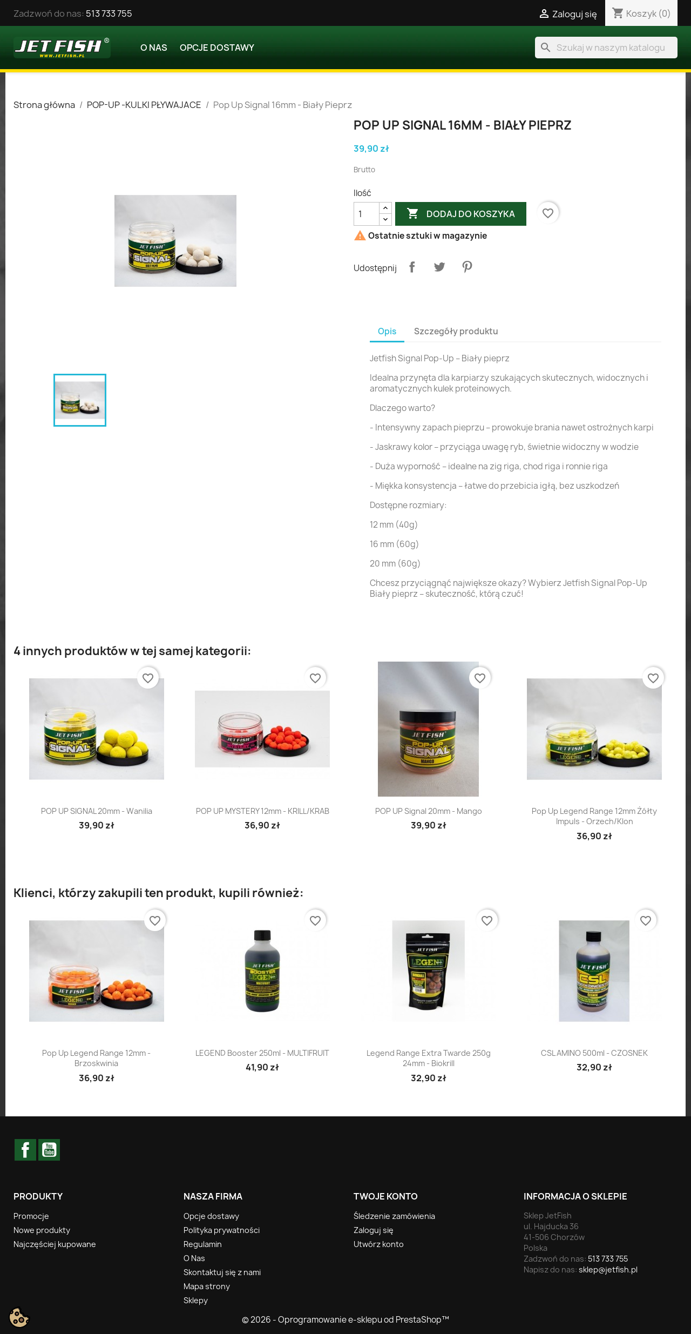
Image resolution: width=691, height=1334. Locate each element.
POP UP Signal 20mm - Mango (428, 811)
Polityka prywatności (222, 1230)
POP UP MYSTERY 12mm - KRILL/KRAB (262, 811)
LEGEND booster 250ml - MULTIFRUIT (262, 1053)
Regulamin (203, 1244)
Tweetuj (439, 267)
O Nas (153, 47)
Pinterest (467, 267)
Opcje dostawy (217, 47)
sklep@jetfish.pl (608, 1269)
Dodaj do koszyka (461, 214)
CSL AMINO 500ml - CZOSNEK (594, 1053)
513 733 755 (109, 13)
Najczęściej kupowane (54, 1244)
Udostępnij (412, 267)
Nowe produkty (41, 1230)
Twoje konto (386, 1196)
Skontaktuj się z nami (222, 1272)
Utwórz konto (379, 1244)
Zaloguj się (374, 1230)
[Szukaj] (606, 47)
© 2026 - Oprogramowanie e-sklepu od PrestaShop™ (345, 1319)
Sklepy (196, 1300)
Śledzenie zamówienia (394, 1216)
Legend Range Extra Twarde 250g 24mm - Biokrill (429, 1058)
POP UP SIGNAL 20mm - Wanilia (96, 811)
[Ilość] (367, 214)
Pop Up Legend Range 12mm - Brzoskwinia (96, 1058)
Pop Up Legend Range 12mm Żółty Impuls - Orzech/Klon (594, 816)
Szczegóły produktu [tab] (456, 331)
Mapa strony (207, 1286)
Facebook (25, 1150)
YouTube (49, 1150)
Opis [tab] (387, 331)
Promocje (31, 1216)
